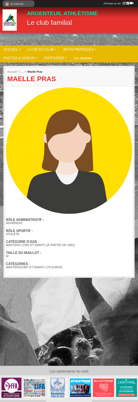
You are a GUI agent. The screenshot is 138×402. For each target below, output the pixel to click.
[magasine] (80, 387)
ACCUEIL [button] (10, 49)
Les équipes (82, 58)
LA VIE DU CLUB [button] (40, 49)
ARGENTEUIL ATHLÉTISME (62, 13)
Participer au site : (118, 3)
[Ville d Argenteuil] (57, 387)
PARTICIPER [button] (54, 58)
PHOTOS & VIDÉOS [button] (19, 58)
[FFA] (11, 387)
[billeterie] (103, 387)
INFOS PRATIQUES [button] (78, 49)
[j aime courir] (126, 387)
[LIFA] (34, 387)
